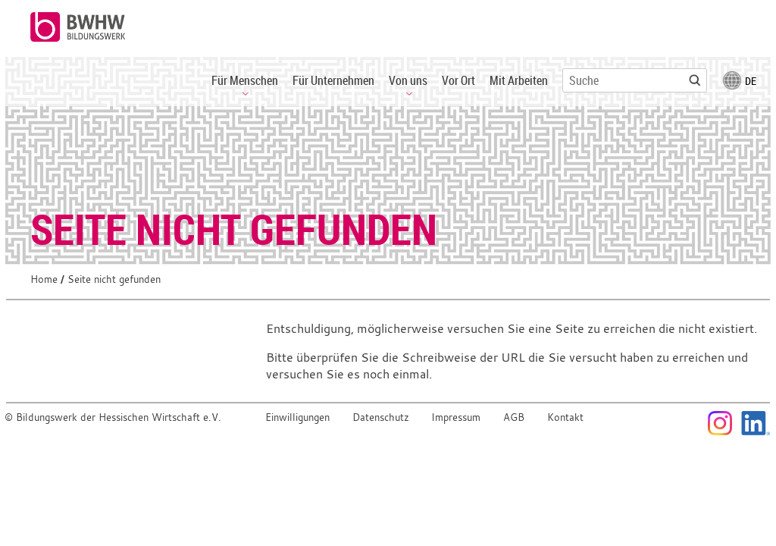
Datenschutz (380, 417)
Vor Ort (458, 80)
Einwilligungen (297, 417)
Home (44, 279)
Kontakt (565, 417)
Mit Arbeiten (519, 80)
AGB (513, 417)
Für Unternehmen (333, 80)
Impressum (455, 417)
